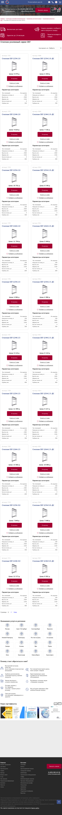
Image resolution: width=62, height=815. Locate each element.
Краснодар (21, 655)
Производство (4, 768)
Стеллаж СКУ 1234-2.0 (11, 58)
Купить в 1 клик (14, 83)
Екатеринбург (36, 629)
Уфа (35, 646)
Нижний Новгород (7, 637)
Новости (2, 785)
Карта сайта (35, 808)
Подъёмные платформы (27, 791)
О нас (1, 776)
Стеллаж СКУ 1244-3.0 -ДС (43, 561)
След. (15, 612)
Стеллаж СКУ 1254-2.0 (11, 170)
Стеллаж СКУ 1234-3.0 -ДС (43, 505)
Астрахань (50, 637)
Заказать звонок (43, 10)
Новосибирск (36, 655)
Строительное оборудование (28, 774)
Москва (30, 2)
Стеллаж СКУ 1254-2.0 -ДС (43, 170)
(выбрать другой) (37, 2)
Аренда (2, 772)
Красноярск (49, 655)
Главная (2, 18)
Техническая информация (7, 780)
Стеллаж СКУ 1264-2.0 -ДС (43, 226)
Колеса (22, 766)
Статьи (2, 787)
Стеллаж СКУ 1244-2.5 (11, 337)
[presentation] (55, 703)
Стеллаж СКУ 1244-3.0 (11, 561)
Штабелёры (24, 772)
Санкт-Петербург (21, 629)
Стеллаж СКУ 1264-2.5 (11, 449)
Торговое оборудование (27, 780)
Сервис (2, 770)
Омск (7, 655)
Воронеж (50, 629)
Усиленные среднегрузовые (34, 18)
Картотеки (23, 789)
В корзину (14, 78)
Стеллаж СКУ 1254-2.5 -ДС (43, 393)
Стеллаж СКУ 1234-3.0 (11, 505)
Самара (7, 646)
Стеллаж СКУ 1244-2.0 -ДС (43, 114)
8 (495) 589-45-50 (27, 9)
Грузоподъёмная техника (27, 768)
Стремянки (23, 787)
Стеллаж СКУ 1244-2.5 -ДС (43, 337)
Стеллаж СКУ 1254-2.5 (11, 393)
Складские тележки (26, 770)
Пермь (50, 646)
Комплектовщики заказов (27, 778)
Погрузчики (24, 785)
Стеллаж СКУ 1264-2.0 (11, 226)
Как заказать (3, 778)
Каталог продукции (5, 764)
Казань (21, 646)
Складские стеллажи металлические (15, 18)
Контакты (2, 783)
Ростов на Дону (35, 637)
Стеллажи (23, 764)
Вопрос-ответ (3, 774)
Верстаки (23, 793)
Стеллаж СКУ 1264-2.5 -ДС (43, 449)
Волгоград (21, 637)
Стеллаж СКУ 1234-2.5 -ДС (43, 282)
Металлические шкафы (27, 783)
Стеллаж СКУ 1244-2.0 (11, 114)
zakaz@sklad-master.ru (28, 11)
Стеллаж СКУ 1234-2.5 (11, 282)
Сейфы (22, 776)
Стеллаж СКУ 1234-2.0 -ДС (43, 58)
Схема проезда (10, 11)
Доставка (3, 766)
